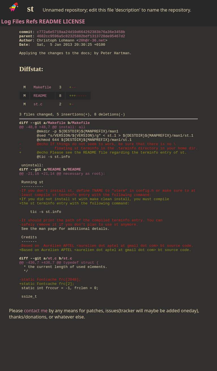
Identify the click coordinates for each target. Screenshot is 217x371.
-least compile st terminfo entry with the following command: (85, 219)
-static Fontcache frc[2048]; (50, 321)
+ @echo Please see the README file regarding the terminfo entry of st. (103, 169)
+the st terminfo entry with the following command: (74, 230)
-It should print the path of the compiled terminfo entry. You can (90, 250)
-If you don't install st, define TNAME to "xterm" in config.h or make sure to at (107, 214)
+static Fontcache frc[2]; (46, 326)
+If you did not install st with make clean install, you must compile (94, 225)
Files (18, 21)
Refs (32, 21)
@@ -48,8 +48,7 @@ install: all (52, 138)
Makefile (42, 94)
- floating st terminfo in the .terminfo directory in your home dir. (108, 164)
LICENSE (74, 21)
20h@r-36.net (92, 42)
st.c (38, 113)
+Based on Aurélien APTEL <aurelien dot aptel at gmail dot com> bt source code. (105, 286)
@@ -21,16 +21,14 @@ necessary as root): (62, 194)
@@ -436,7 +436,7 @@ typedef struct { (59, 301)
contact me (36, 356)
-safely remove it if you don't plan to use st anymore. (78, 255)
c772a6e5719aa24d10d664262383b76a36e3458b (81, 32)
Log (6, 21)
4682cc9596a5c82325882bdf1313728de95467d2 (81, 37)
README (50, 21)
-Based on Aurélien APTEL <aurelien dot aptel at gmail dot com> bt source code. (106, 280)
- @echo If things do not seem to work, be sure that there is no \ (97, 159)
